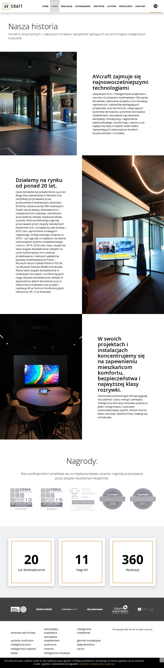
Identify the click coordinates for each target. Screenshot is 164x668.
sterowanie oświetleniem (51, 638)
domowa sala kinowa (23, 632)
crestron (49, 648)
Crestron (98, 6)
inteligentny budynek (23, 648)
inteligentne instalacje (57, 653)
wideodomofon (86, 644)
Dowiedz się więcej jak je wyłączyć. (97, 663)
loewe (14, 653)
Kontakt (140, 6)
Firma (55, 6)
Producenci (125, 6)
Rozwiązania (82, 6)
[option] (18, 609)
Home (45, 6)
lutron (80, 648)
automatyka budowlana (51, 630)
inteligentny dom (21, 644)
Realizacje (66, 6)
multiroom (50, 644)
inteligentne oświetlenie (84, 630)
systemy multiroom (22, 640)
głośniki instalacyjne (89, 640)
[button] (155, 6)
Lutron (111, 6)
